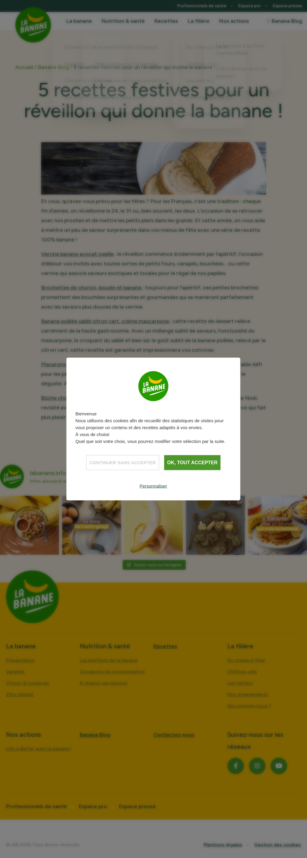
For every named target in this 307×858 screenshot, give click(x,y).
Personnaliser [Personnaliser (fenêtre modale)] (153, 485)
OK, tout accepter (192, 462)
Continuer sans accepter (122, 462)
